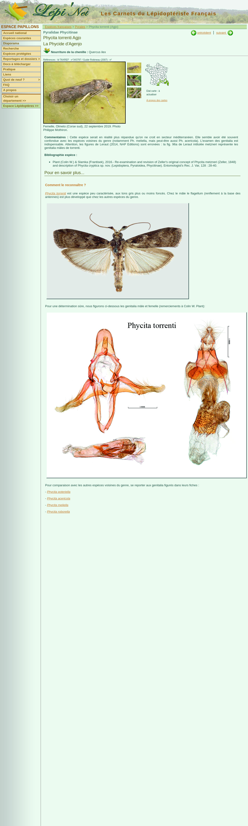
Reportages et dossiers (22, 59)
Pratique (9, 69)
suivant (221, 32)
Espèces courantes (17, 38)
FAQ (6, 85)
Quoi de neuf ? (22, 80)
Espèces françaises (58, 27)
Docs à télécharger (16, 64)
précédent (204, 32)
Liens (7, 74)
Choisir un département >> (14, 98)
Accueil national (15, 33)
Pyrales (80, 27)
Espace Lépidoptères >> (20, 106)
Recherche (11, 48)
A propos (10, 90)
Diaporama (11, 43)
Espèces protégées (17, 53)
